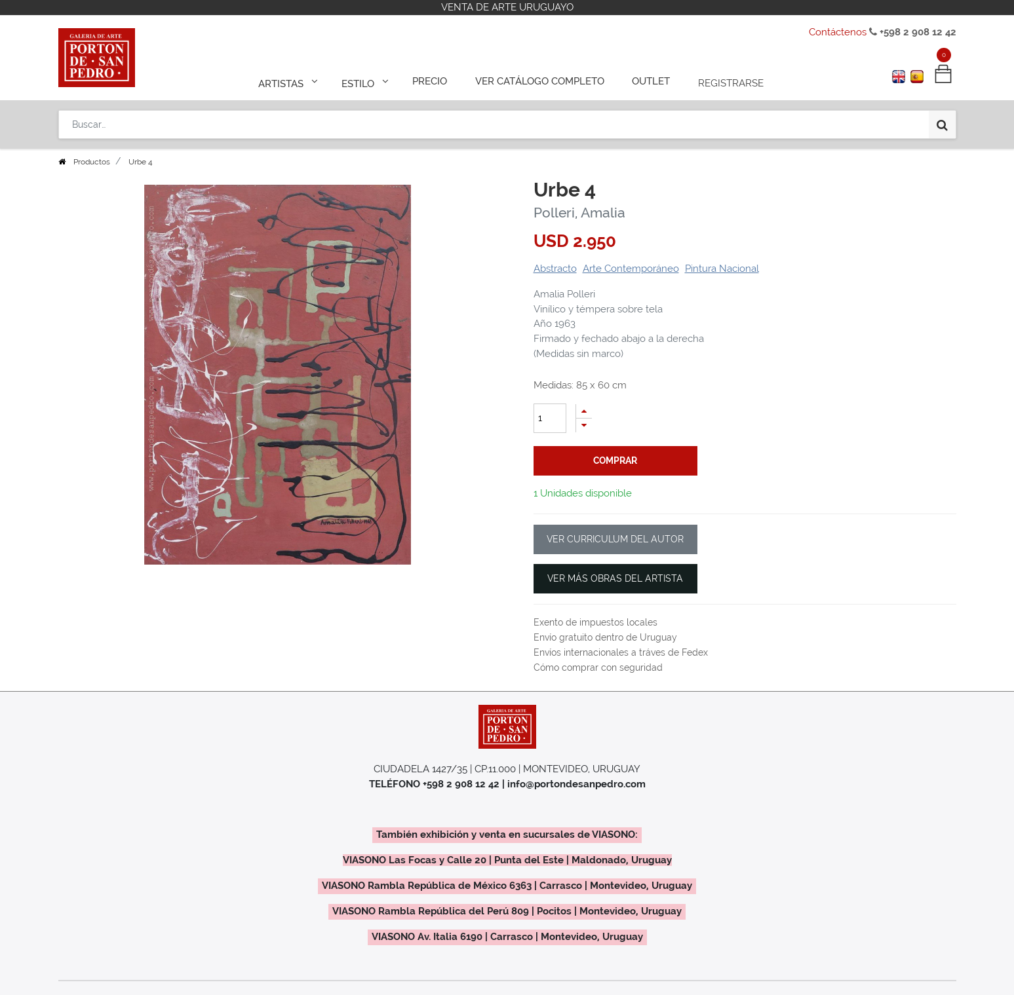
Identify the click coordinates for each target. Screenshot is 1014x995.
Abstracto (555, 268)
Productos (91, 161)
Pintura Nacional (722, 268)
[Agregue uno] (584, 411)
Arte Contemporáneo (631, 268)
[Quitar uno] (584, 425)
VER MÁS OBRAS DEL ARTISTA (615, 578)
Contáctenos (838, 32)
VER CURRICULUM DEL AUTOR (615, 539)
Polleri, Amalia (579, 212)
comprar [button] (615, 460)
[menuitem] (435, 80)
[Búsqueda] (942, 119)
